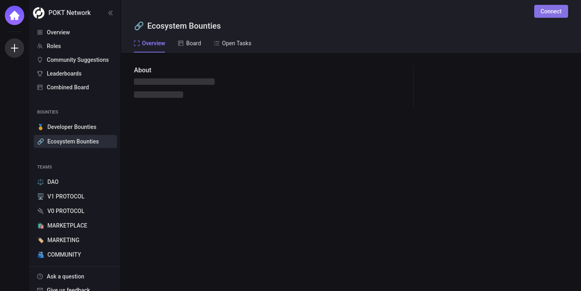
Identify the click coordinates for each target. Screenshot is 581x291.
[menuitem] (74, 32)
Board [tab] (189, 43)
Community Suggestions (78, 60)
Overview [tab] (149, 43)
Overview (58, 32)
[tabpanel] (351, 172)
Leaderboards (64, 73)
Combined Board (68, 87)
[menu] (74, 60)
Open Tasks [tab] (232, 43)
